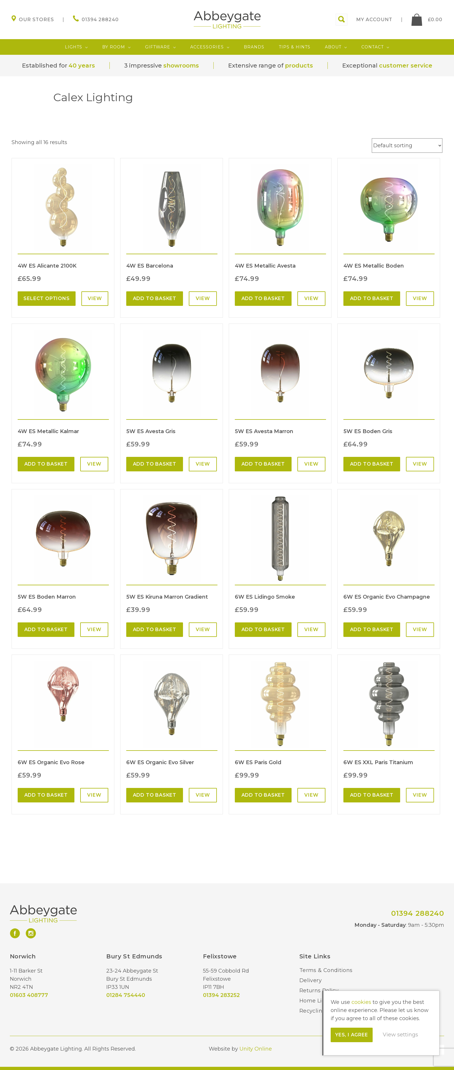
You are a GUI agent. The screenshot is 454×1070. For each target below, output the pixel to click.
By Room (113, 47)
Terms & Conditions (325, 970)
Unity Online (255, 1049)
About (333, 47)
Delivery (310, 980)
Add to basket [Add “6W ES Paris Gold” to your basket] (263, 795)
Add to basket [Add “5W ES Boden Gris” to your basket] (371, 464)
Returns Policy (318, 990)
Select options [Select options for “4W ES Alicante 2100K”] (46, 298)
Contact (372, 47)
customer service (405, 65)
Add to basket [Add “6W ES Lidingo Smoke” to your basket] (263, 629)
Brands (254, 47)
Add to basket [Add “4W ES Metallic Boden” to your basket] (371, 298)
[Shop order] (407, 145)
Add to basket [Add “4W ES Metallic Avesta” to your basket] (263, 298)
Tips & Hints (294, 47)
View (95, 298)
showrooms (181, 65)
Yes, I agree (351, 1035)
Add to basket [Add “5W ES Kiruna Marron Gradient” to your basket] (154, 629)
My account (374, 19)
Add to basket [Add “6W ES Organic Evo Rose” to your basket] (46, 795)
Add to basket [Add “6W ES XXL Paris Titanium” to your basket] (371, 795)
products (299, 65)
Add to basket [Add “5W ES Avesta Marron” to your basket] (263, 464)
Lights (73, 47)
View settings (400, 1034)
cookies (361, 1002)
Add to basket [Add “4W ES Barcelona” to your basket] (154, 298)
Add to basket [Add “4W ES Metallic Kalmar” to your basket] (46, 464)
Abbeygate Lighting (227, 19)
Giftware (157, 47)
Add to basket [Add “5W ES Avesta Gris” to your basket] (154, 464)
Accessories (207, 47)
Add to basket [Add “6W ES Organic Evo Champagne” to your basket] (371, 629)
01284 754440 (125, 995)
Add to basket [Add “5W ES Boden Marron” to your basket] (46, 629)
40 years (82, 65)
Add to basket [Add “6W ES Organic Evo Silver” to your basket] (154, 795)
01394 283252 (221, 995)
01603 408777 (29, 995)
